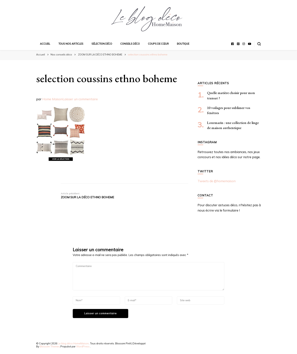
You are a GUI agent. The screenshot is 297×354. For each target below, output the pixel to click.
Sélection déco (101, 43)
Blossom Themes (50, 346)
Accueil (45, 43)
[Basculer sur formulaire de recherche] (259, 44)
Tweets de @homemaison (217, 181)
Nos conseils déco (61, 54)
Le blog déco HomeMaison (73, 343)
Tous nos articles (70, 43)
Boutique (183, 43)
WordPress (83, 346)
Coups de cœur (158, 43)
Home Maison (52, 99)
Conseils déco (130, 43)
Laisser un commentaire (80, 99)
